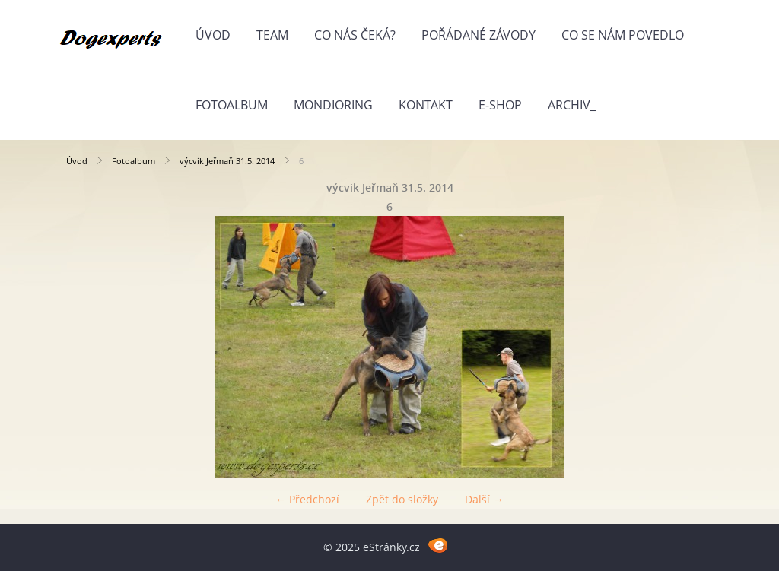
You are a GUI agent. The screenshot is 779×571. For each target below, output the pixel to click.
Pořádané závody (478, 35)
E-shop (500, 105)
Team (272, 35)
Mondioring (333, 105)
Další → (484, 499)
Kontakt (426, 105)
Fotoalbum (232, 105)
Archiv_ (572, 105)
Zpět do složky (402, 499)
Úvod (213, 35)
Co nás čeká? (355, 35)
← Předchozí (307, 499)
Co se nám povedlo (622, 35)
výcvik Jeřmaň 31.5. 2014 (227, 161)
